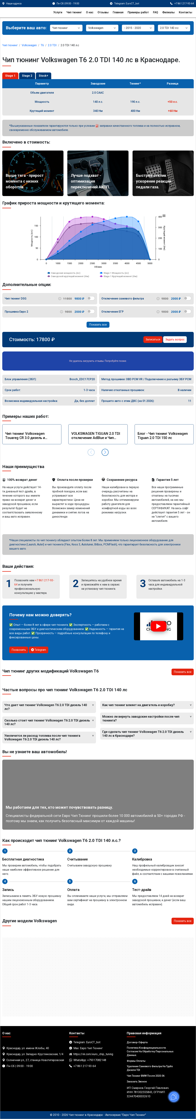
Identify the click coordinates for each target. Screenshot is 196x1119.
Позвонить (19, 649)
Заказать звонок (137, 1081)
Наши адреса (14, 3)
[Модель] (138, 28)
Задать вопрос (174, 339)
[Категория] (66, 28)
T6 (42, 45)
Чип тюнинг (74, 12)
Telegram (38, 649)
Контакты (185, 12)
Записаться (153, 339)
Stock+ (43, 75)
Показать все (98, 324)
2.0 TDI (52, 45)
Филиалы (168, 12)
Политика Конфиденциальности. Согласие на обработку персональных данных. (150, 1051)
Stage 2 (27, 75)
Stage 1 (10, 75)
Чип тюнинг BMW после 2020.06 (146, 1075)
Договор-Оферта (137, 1042)
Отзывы (103, 12)
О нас (89, 12)
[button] (105, 452)
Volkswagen (29, 45)
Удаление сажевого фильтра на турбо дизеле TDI (150, 1068)
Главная (118, 12)
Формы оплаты (136, 1060)
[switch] (91, 298)
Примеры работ (138, 12)
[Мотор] (174, 28)
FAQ (155, 12)
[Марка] (102, 28)
